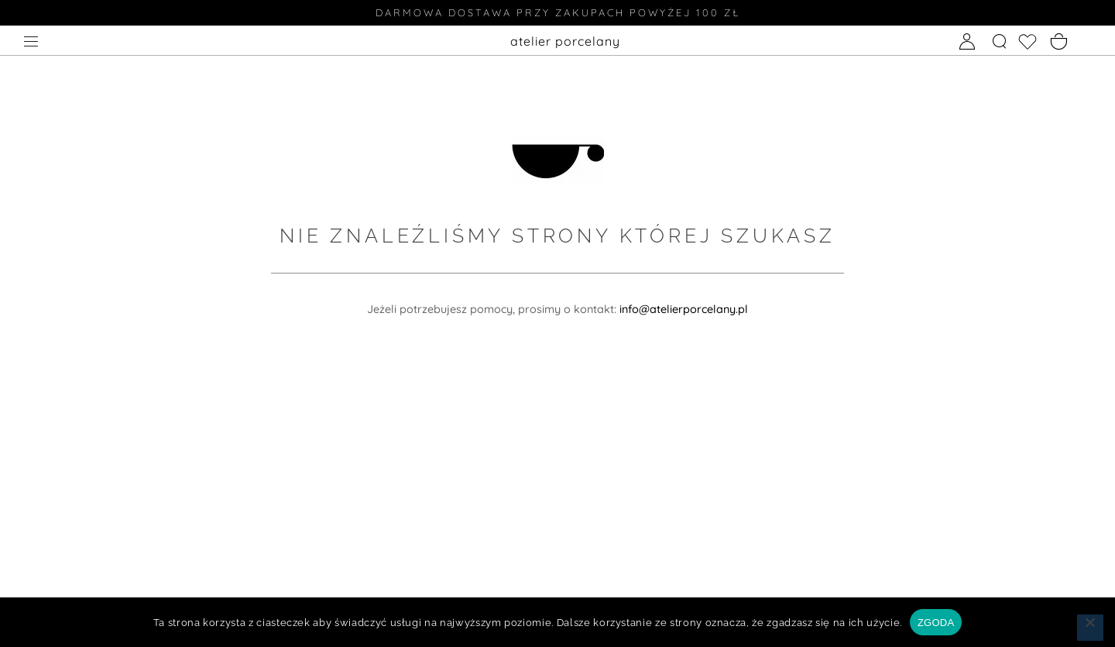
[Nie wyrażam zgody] (1090, 627)
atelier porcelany (565, 41)
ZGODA (936, 622)
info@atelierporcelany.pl (683, 309)
